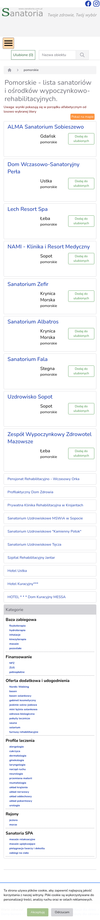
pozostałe (15, 648)
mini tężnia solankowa (23, 709)
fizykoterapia (17, 625)
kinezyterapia (17, 639)
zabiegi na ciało (19, 853)
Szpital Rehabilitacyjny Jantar (31, 557)
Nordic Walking (19, 687)
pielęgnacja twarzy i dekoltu (27, 848)
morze (13, 824)
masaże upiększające (22, 844)
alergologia (16, 746)
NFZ (12, 663)
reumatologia (17, 783)
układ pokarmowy (20, 801)
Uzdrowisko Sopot (30, 396)
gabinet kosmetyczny (22, 700)
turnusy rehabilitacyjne (23, 732)
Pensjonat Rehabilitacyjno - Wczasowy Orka (44, 479)
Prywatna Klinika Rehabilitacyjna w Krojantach (45, 505)
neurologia (16, 774)
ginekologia (16, 760)
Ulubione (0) (23, 54)
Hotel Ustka (17, 570)
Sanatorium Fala (28, 359)
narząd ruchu (17, 769)
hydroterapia (17, 630)
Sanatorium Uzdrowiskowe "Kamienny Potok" (44, 531)
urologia (14, 805)
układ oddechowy (20, 796)
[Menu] (8, 43)
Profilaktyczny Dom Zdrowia (30, 492)
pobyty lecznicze (19, 718)
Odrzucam (62, 912)
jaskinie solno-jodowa (23, 705)
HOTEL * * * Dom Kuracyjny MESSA (37, 596)
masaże (14, 644)
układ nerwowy (19, 792)
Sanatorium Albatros (33, 321)
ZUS (12, 667)
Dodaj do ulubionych (81, 138)
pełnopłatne (17, 672)
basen (13, 691)
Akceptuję (38, 912)
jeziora (13, 820)
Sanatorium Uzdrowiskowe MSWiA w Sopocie (45, 518)
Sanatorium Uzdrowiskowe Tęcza (34, 544)
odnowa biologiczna (22, 714)
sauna (13, 723)
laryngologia (17, 765)
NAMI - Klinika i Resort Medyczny (49, 246)
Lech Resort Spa (28, 209)
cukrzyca (14, 751)
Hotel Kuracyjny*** (23, 583)
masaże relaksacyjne (22, 839)
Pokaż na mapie (82, 117)
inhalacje (14, 635)
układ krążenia (18, 787)
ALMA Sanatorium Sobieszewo (46, 126)
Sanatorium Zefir (28, 284)
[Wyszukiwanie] (82, 55)
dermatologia (17, 755)
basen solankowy (20, 696)
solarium (14, 727)
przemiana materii (20, 778)
